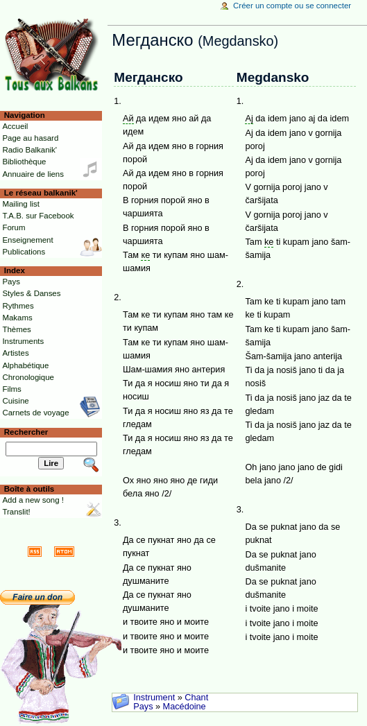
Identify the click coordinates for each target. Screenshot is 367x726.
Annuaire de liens (33, 174)
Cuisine (15, 401)
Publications (23, 252)
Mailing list (20, 204)
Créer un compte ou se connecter (292, 5)
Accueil (15, 126)
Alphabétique (25, 365)
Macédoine (184, 706)
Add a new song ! (33, 500)
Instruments (23, 341)
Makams (17, 317)
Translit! (16, 512)
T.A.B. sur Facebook (38, 215)
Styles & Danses (31, 293)
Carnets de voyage (35, 412)
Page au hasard (30, 138)
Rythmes (17, 306)
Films (11, 389)
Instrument (154, 697)
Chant (196, 697)
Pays (143, 706)
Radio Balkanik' (29, 150)
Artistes (15, 353)
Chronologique (28, 377)
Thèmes (16, 329)
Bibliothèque (24, 161)
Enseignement (27, 240)
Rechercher (26, 432)
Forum (13, 227)
